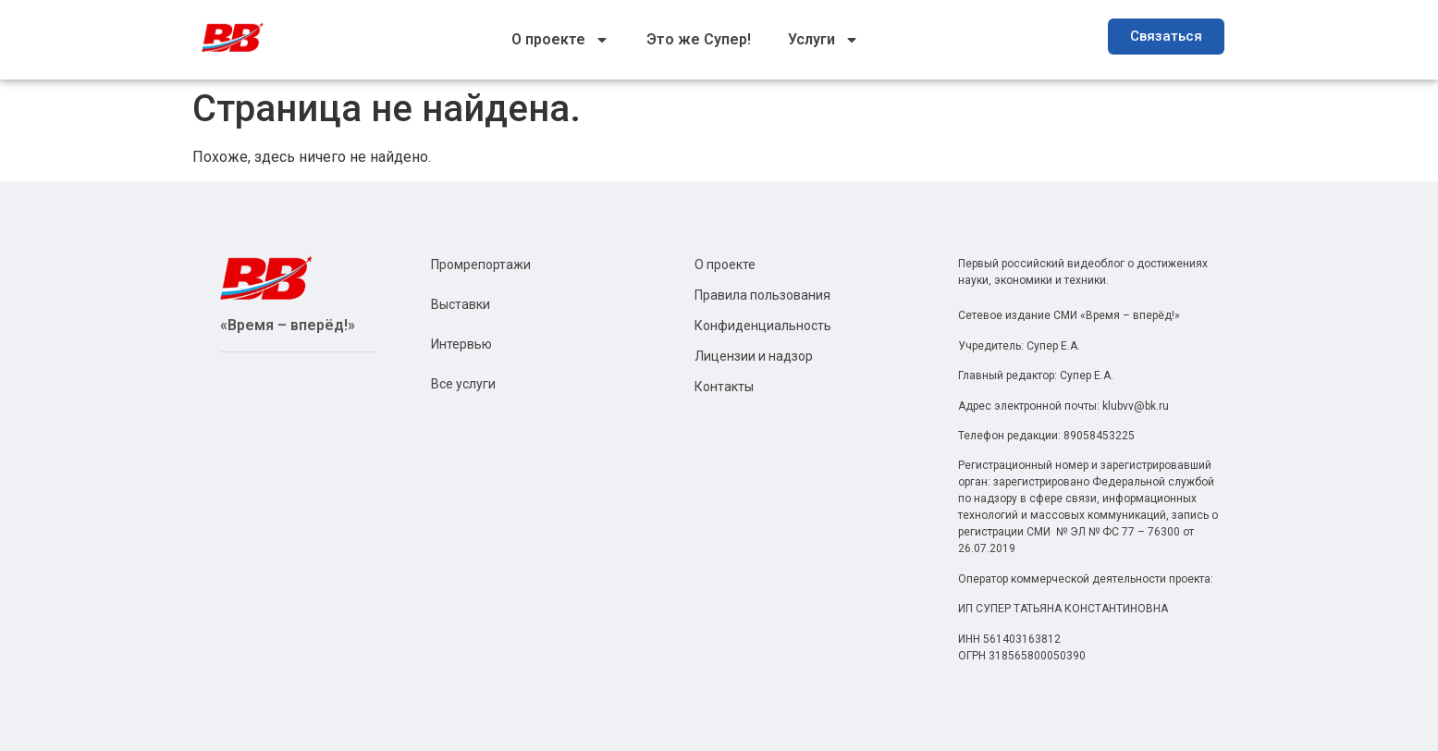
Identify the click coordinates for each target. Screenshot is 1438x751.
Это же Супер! (698, 39)
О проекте (560, 39)
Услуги (823, 39)
